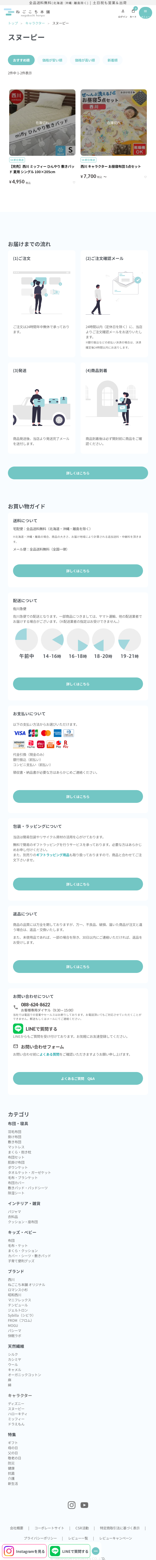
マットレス (16, 1146)
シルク (13, 1354)
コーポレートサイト (49, 1527)
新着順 (113, 60)
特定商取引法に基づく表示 (120, 1527)
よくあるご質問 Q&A (78, 1078)
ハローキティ (18, 1413)
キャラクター (35, 23)
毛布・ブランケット (23, 1177)
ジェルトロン (18, 1310)
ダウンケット (18, 1167)
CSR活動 (82, 1527)
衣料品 (13, 1216)
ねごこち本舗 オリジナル (26, 1284)
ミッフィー (16, 1418)
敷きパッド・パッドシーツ (28, 1187)
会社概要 (16, 1527)
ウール (13, 1364)
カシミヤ (14, 1359)
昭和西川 (14, 1294)
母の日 (13, 1447)
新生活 (13, 1483)
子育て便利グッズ (21, 1260)
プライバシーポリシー (40, 1538)
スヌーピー (16, 1408)
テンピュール (18, 1304)
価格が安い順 (52, 60)
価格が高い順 (85, 60)
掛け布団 (14, 1136)
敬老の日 (14, 1457)
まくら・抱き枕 (19, 1151)
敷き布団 (14, 1141)
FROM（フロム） (21, 1320)
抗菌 (11, 1473)
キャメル (14, 1369)
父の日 (13, 1452)
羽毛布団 (14, 1131)
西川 (11, 1279)
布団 (11, 1240)
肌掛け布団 (16, 1162)
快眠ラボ (14, 1335)
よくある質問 (49, 1054)
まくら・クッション (23, 1250)
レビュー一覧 (78, 1538)
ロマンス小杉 (18, 1289)
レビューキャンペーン (115, 1538)
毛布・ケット (18, 1245)
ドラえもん (16, 1423)
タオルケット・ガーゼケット (29, 1172)
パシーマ (14, 1330)
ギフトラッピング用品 (52, 854)
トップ (13, 23)
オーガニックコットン (24, 1374)
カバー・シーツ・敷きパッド (29, 1255)
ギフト (13, 1442)
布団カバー (16, 1182)
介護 (11, 1478)
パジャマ (14, 1211)
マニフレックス (19, 1299)
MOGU (13, 1325)
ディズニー (16, 1403)
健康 (11, 1468)
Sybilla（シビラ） (21, 1315)
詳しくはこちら (77, 570)
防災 (11, 1463)
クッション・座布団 (23, 1221)
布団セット (16, 1157)
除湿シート (16, 1192)
